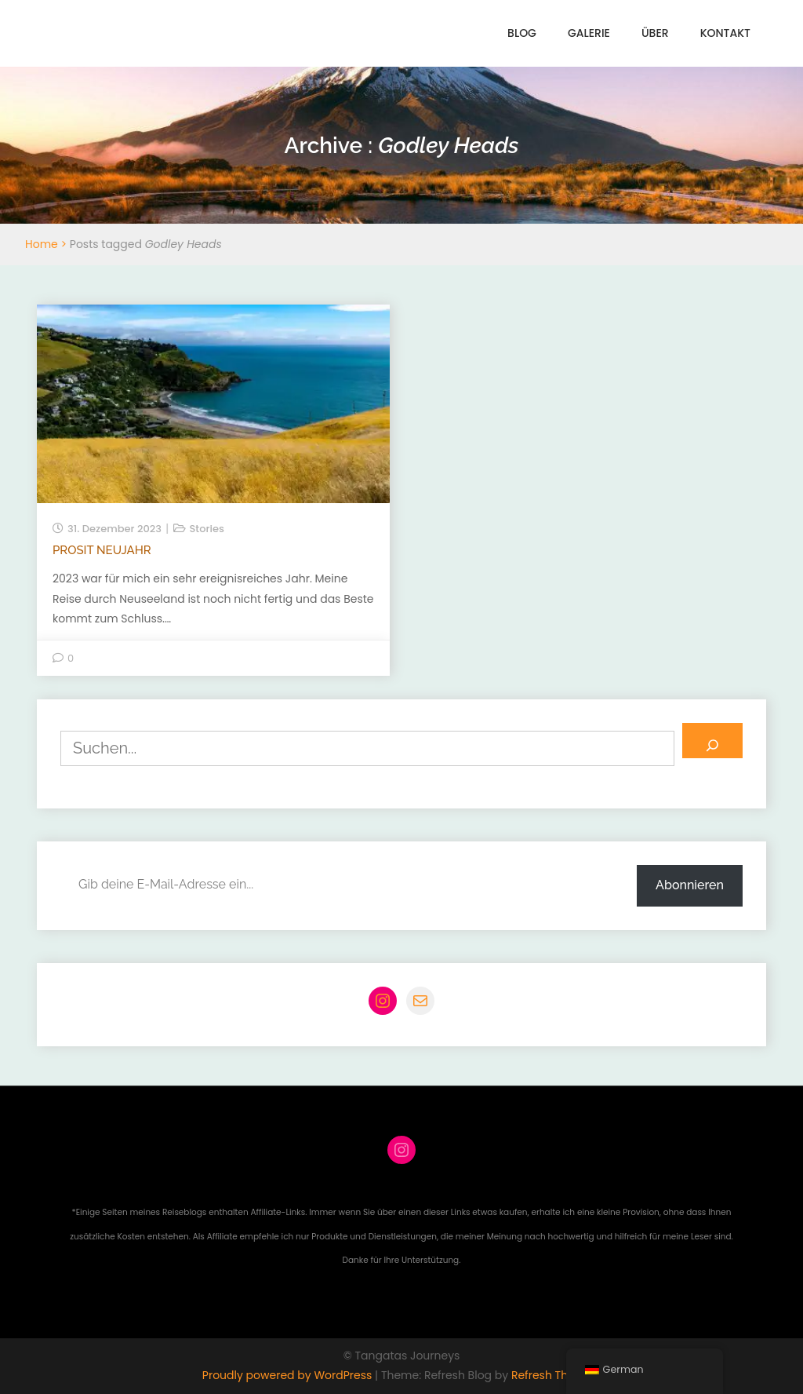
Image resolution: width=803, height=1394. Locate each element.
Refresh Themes (554, 1375)
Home (41, 244)
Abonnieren (690, 885)
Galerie (589, 33)
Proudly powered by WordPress (288, 1375)
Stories (207, 528)
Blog (521, 33)
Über (655, 33)
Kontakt (725, 33)
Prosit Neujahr (102, 550)
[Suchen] (712, 740)
